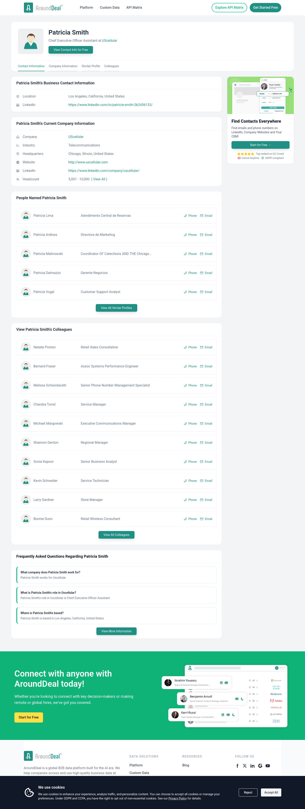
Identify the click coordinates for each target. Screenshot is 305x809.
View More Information (116, 631)
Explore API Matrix (229, 8)
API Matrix (134, 8)
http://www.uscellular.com (88, 162)
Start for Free (260, 145)
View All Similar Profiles (116, 308)
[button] (116, 216)
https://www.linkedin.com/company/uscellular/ (104, 171)
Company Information (63, 66)
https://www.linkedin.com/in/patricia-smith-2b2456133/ (110, 105)
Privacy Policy (177, 798)
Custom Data (110, 8)
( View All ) (99, 179)
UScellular (109, 41)
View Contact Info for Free (71, 49)
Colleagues (111, 66)
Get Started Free (265, 8)
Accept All (271, 792)
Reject (248, 792)
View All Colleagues (116, 535)
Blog (185, 765)
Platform (86, 8)
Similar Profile (91, 66)
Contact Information (31, 66)
